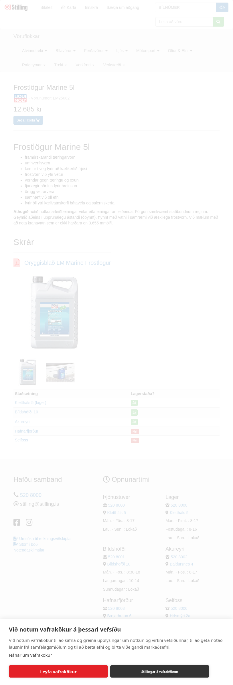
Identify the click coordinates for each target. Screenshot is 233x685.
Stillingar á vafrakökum (159, 671)
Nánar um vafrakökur (30, 655)
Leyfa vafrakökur (58, 671)
